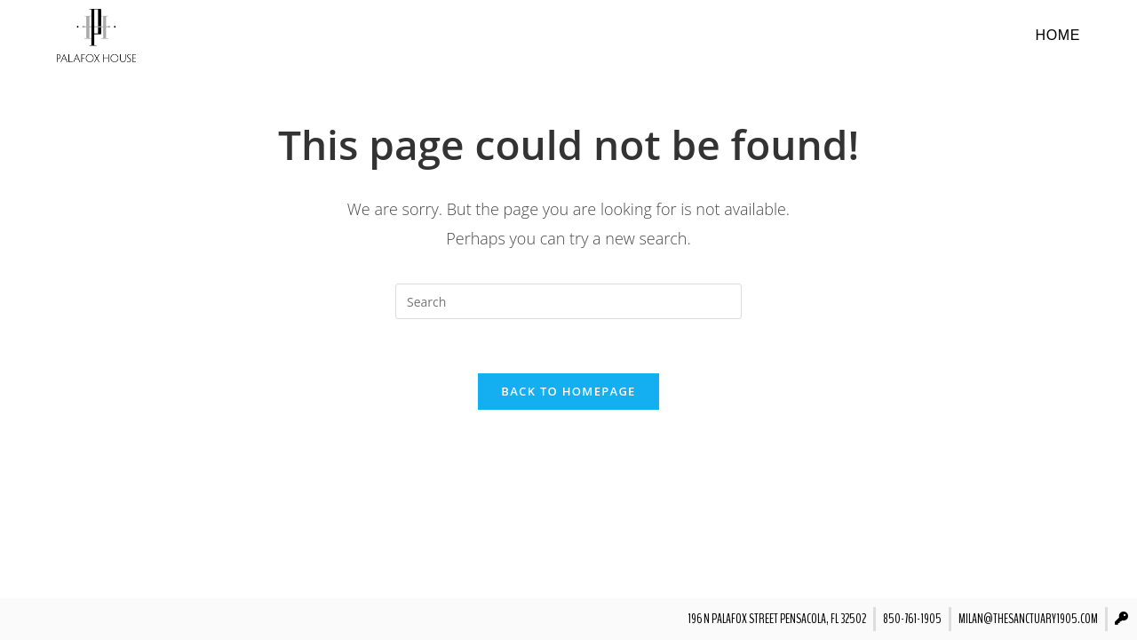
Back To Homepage (568, 391)
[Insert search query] (568, 301)
